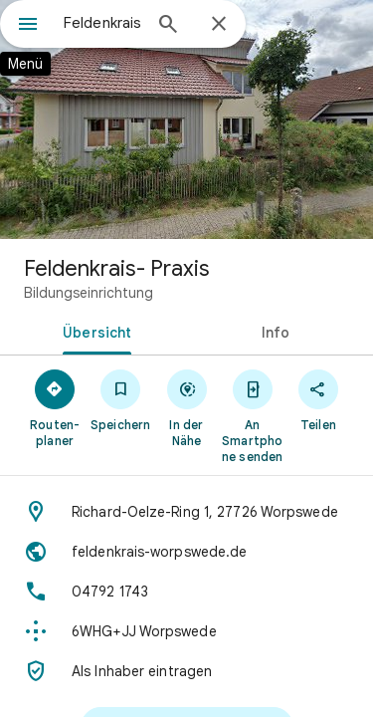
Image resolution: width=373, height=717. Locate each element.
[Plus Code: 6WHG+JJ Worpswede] (186, 631)
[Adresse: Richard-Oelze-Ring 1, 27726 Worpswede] (186, 512)
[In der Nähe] (186, 407)
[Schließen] (219, 25)
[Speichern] (120, 399)
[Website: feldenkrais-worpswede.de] (186, 552)
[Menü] (28, 26)
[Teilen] (318, 399)
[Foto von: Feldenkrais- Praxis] (186, 119)
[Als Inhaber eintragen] (186, 671)
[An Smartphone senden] (252, 415)
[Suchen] (168, 26)
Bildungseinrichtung (88, 293)
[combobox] (102, 23)
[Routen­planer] (55, 407)
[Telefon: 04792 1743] (186, 591)
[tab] (93, 331)
